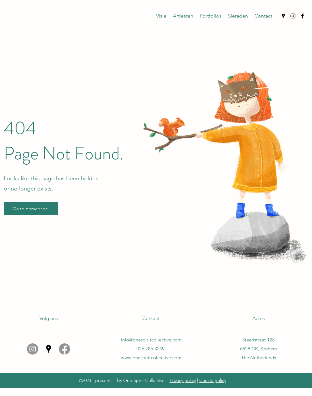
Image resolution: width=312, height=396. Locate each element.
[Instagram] (293, 16)
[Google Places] (283, 16)
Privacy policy (183, 380)
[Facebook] (302, 16)
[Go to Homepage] (31, 208)
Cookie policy (212, 380)
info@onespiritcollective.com (151, 340)
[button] (161, 16)
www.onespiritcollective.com (151, 358)
